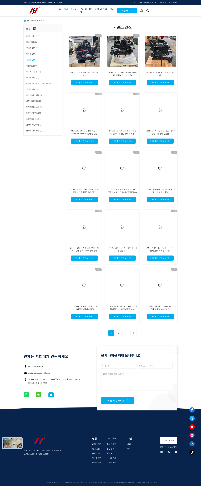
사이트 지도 (111, 458)
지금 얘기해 (127, 10)
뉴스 (129, 449)
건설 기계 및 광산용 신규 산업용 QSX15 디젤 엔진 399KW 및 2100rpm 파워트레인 (122, 192)
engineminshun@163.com (39, 373)
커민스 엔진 (41, 21)
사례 (129, 444)
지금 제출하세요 (118, 400)
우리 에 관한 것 (86, 11)
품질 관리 (110, 453)
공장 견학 (110, 449)
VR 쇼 (74, 9)
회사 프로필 (111, 444)
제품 (66, 9)
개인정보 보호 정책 (51, 482)
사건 (112, 9)
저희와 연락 (101, 9)
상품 (33, 21)
